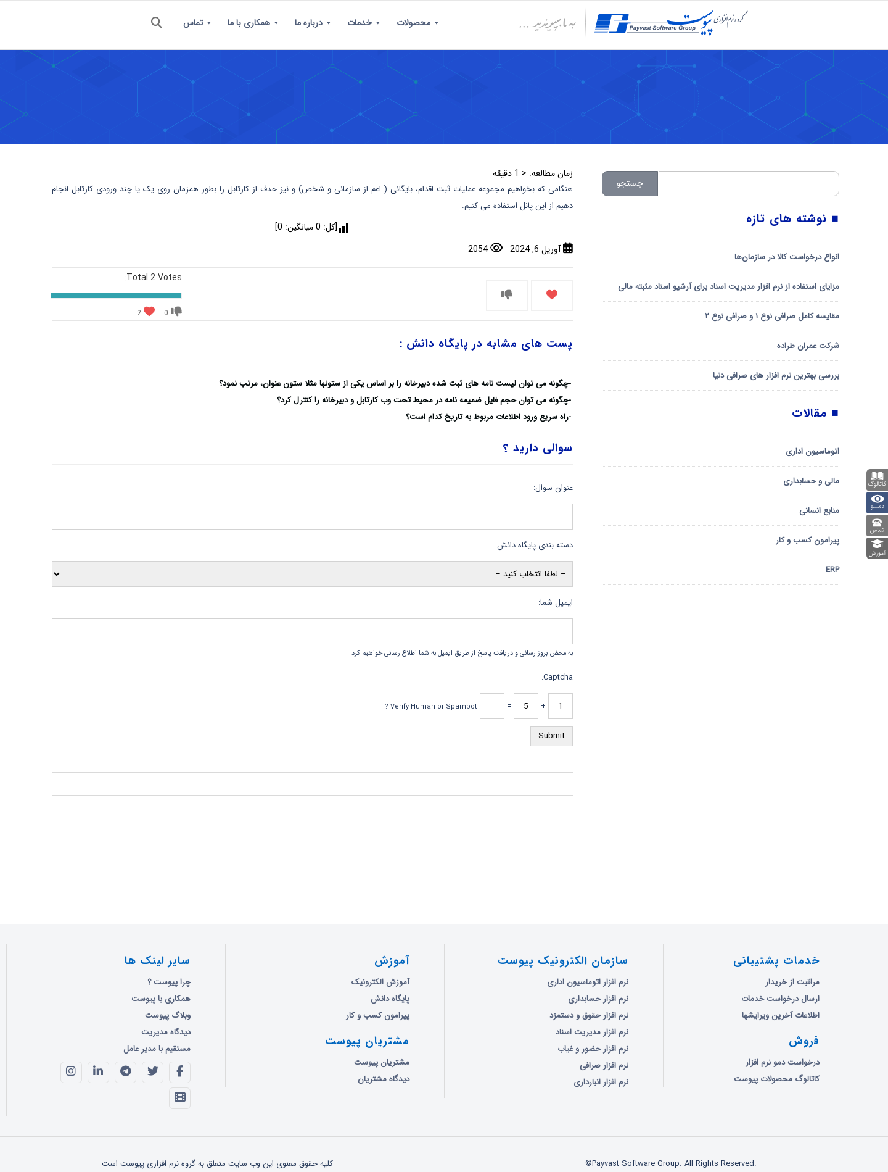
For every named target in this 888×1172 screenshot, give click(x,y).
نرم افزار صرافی (604, 1065)
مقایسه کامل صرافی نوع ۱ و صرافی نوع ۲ (772, 316)
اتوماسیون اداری (812, 451)
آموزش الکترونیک (380, 982)
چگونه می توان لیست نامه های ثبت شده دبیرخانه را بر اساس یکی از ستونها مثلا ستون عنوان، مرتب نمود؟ (394, 383)
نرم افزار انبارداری (601, 1082)
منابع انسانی (819, 510)
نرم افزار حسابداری (598, 998)
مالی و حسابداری (811, 481)
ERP (832, 569)
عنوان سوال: (553, 487)
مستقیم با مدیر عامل (157, 1048)
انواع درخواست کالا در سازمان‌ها (786, 257)
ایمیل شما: (555, 602)
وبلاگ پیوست (168, 1015)
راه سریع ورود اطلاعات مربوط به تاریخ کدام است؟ (487, 416)
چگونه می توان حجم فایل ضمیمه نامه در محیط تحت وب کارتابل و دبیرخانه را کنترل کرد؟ (423, 400)
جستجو (630, 183)
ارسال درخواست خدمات (780, 998)
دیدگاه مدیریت (166, 1032)
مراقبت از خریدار (792, 982)
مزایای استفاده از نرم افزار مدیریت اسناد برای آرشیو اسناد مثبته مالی (728, 286)
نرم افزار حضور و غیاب (592, 1048)
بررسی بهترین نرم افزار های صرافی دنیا (776, 375)
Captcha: (557, 677)
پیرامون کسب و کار (807, 540)
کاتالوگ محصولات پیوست (777, 1079)
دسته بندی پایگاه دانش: (534, 545)
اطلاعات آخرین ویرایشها (781, 1015)
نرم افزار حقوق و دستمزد (588, 1015)
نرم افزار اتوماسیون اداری (587, 982)
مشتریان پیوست (381, 1062)
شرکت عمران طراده (808, 345)
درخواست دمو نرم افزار (783, 1062)
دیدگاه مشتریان (383, 1079)
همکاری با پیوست (161, 998)
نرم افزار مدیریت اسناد (592, 1032)
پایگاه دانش (390, 998)
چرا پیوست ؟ (169, 982)
